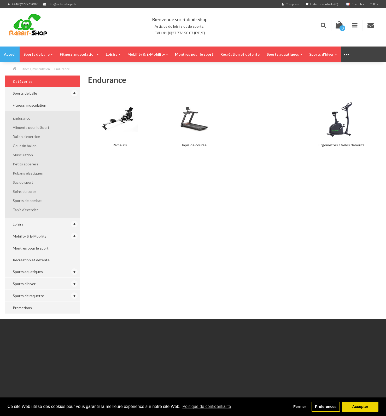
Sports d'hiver (323, 54)
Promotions (22, 307)
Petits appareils (25, 164)
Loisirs (113, 54)
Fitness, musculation (79, 54)
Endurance (62, 69)
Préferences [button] (325, 407)
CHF (374, 4)
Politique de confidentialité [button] (206, 406)
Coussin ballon (25, 145)
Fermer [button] (299, 407)
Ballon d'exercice (26, 136)
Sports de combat (27, 200)
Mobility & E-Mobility (147, 54)
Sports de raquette (28, 295)
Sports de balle (38, 54)
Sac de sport (23, 182)
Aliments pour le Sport (31, 127)
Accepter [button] (360, 407)
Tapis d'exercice (26, 209)
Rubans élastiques (28, 173)
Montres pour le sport (194, 54)
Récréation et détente (240, 54)
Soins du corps (25, 191)
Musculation (23, 155)
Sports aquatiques (284, 54)
